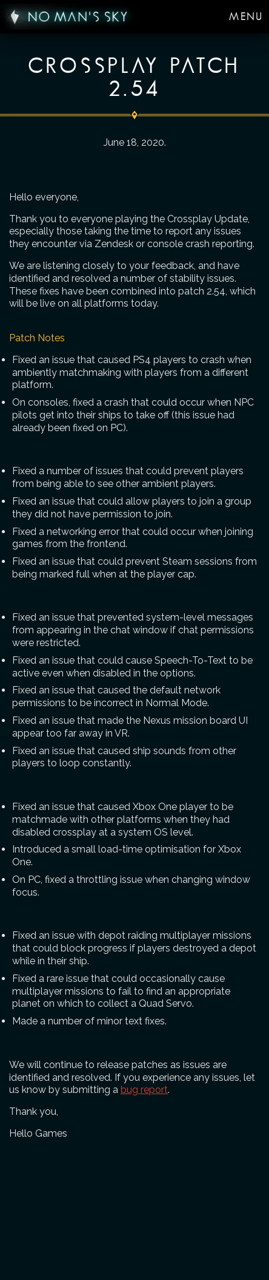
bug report (144, 1089)
